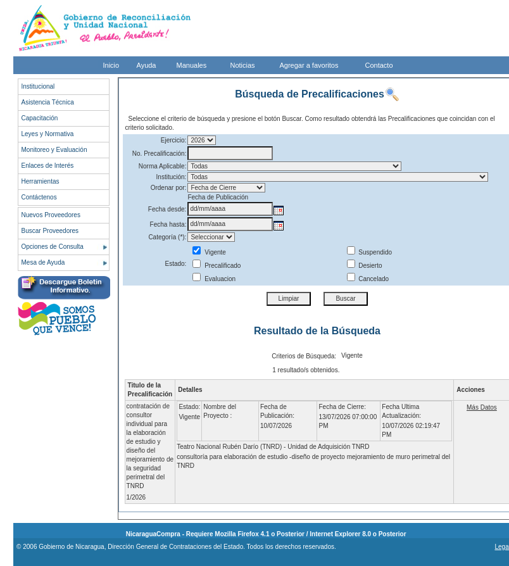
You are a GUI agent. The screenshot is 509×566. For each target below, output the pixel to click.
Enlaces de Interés (48, 165)
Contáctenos (39, 197)
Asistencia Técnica (48, 102)
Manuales (192, 65)
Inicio (111, 65)
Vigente (209, 252)
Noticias (242, 65)
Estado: (175, 263)
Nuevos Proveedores (51, 214)
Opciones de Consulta (53, 246)
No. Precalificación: (159, 153)
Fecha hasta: (168, 224)
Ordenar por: (169, 187)
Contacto (379, 65)
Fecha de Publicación (217, 197)
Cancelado (368, 278)
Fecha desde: (167, 209)
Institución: (171, 176)
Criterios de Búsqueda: (304, 356)
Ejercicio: (174, 140)
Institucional (38, 86)
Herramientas (41, 181)
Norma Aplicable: (163, 166)
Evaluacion (214, 278)
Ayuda (146, 65)
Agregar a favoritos (309, 65)
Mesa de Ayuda (43, 262)
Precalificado (216, 265)
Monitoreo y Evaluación (54, 149)
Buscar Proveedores (50, 230)
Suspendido (370, 252)
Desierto (364, 265)
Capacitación (40, 118)
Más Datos (482, 407)
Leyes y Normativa (48, 133)
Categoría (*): (167, 237)
